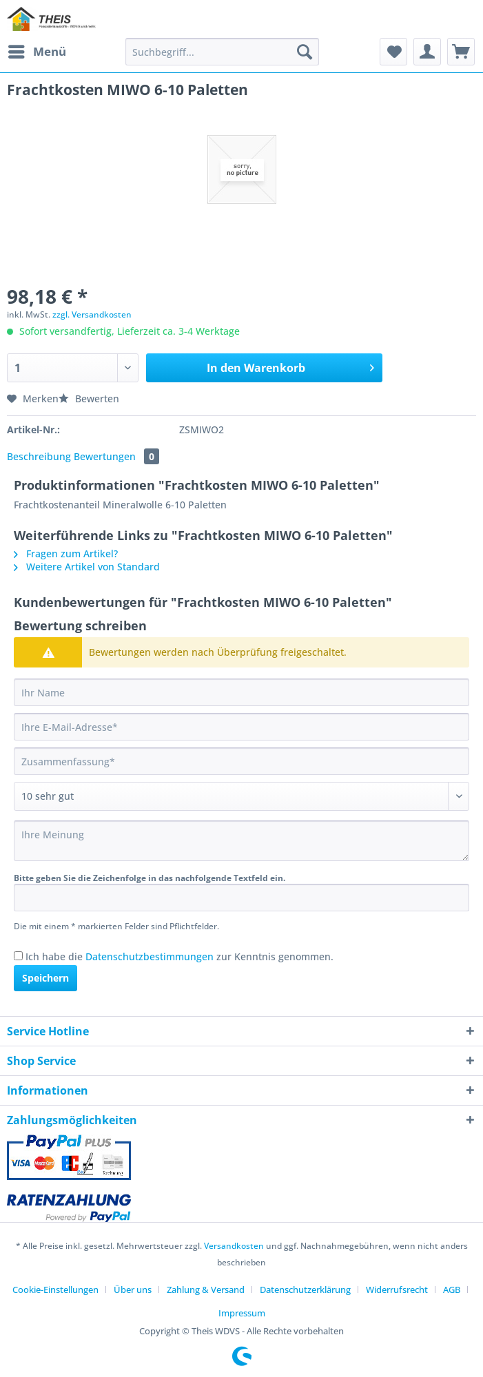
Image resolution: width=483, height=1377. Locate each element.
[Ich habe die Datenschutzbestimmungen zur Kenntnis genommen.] (18, 955)
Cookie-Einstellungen (55, 1289)
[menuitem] (36, 51)
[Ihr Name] (241, 692)
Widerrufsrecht (397, 1289)
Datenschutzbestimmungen (149, 956)
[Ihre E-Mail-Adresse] (241, 727)
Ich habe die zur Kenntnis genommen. (179, 956)
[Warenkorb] (461, 51)
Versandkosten (234, 1246)
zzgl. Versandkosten (92, 314)
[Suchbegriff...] (221, 51)
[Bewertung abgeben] (241, 796)
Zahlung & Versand (206, 1289)
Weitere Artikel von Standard (87, 566)
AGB (451, 1289)
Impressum (241, 1313)
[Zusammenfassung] (241, 761)
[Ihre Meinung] (241, 840)
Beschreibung (39, 456)
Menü (37, 50)
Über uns (133, 1289)
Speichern (45, 977)
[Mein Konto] (427, 51)
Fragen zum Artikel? (66, 553)
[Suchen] (304, 51)
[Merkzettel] (393, 51)
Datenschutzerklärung (305, 1289)
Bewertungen (116, 456)
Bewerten (89, 398)
